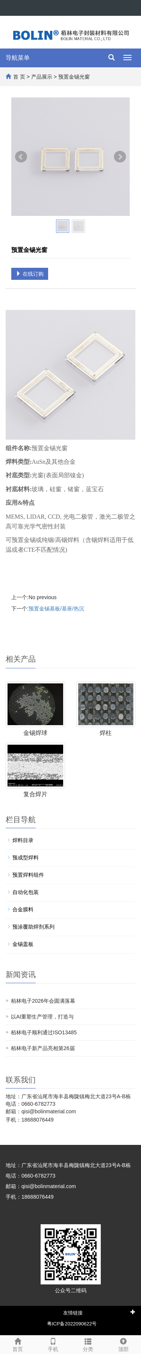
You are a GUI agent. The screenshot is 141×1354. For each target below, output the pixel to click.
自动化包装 (25, 892)
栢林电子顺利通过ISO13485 (44, 1032)
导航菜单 (18, 58)
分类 (88, 1344)
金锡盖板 (22, 944)
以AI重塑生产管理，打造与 (42, 1017)
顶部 (123, 1344)
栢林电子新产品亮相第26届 (43, 1048)
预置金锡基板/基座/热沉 (56, 609)
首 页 (19, 77)
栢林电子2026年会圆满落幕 (43, 1001)
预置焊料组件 (28, 875)
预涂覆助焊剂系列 (33, 927)
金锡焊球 (35, 733)
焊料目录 (22, 840)
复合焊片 (35, 794)
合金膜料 (22, 909)
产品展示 (41, 77)
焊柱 (106, 733)
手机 (53, 1344)
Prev (21, 157)
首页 (17, 1344)
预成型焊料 (25, 858)
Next (120, 157)
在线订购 (30, 274)
